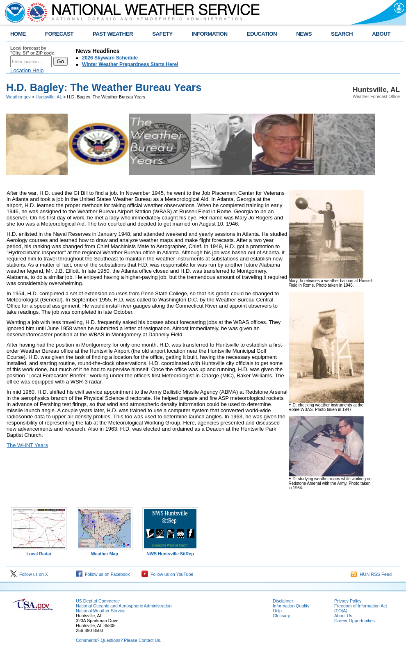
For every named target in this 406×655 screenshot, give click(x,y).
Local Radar (39, 551)
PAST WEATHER (113, 34)
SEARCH (342, 34)
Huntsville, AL (49, 96)
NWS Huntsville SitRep (170, 551)
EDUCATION (262, 34)
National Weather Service (100, 610)
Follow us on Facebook (103, 574)
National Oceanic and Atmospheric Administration (123, 605)
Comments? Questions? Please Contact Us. (118, 640)
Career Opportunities (354, 620)
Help (277, 610)
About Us (343, 615)
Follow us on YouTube (167, 574)
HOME (18, 34)
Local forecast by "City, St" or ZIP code (32, 50)
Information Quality (291, 605)
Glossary (281, 615)
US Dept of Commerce (98, 600)
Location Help (27, 70)
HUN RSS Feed (371, 574)
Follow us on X (29, 574)
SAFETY (162, 34)
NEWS (304, 34)
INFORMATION (210, 34)
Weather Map (104, 551)
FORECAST (59, 34)
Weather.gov (18, 96)
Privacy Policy (347, 600)
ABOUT (381, 34)
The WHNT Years (27, 445)
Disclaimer (283, 600)
